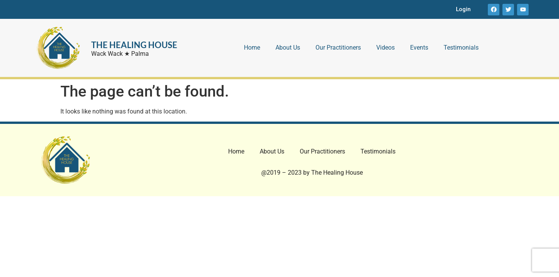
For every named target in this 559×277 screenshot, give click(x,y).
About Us (287, 47)
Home (252, 47)
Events (419, 47)
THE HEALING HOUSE (134, 45)
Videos (385, 47)
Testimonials (461, 47)
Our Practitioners (338, 47)
